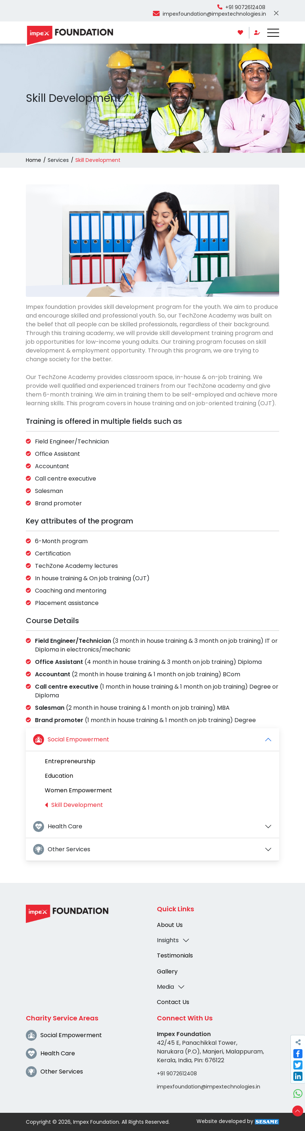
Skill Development (74, 805)
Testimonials (175, 955)
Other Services (61, 849)
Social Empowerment (71, 739)
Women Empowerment (78, 790)
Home (33, 160)
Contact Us (173, 1002)
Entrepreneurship (70, 761)
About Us (170, 925)
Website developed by (238, 1121)
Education (59, 776)
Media (165, 987)
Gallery (167, 971)
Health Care (57, 826)
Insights (168, 940)
